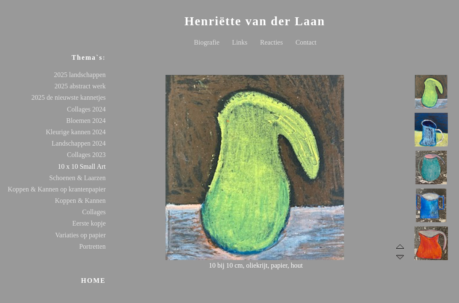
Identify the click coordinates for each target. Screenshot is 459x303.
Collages (94, 211)
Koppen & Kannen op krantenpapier (57, 189)
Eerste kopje (89, 223)
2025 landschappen (80, 74)
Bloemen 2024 (86, 120)
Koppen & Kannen (80, 200)
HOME (93, 280)
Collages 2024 (86, 109)
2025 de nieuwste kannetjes (69, 97)
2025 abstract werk (80, 86)
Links (239, 42)
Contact (306, 42)
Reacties (271, 42)
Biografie (206, 42)
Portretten (92, 246)
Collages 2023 (86, 154)
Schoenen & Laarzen (77, 177)
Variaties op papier (80, 235)
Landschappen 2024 (79, 143)
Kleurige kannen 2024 (76, 132)
